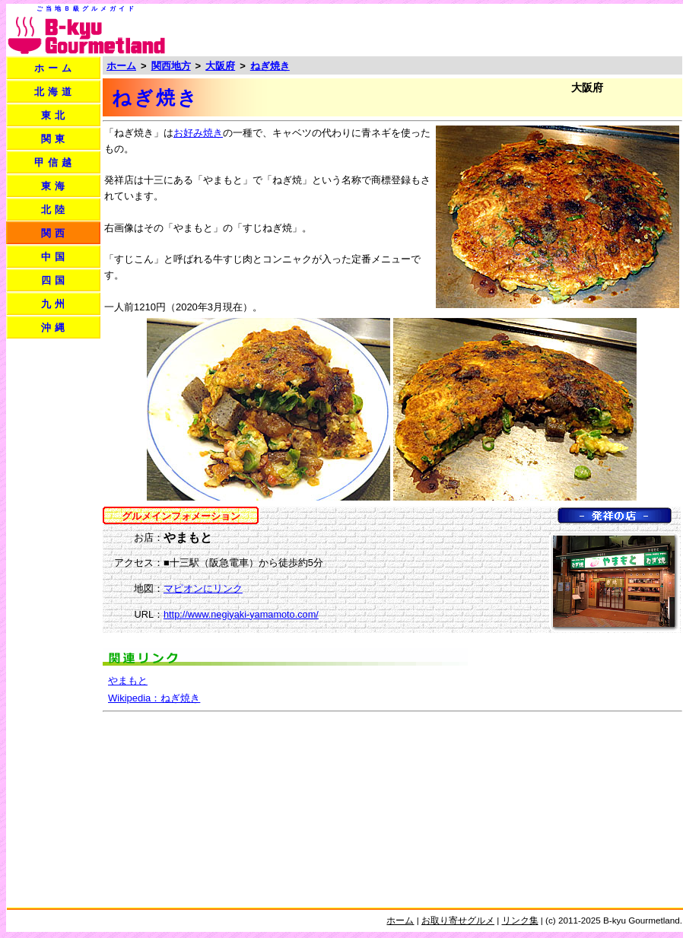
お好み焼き (198, 132)
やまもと (128, 680)
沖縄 (54, 327)
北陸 (54, 209)
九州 (54, 304)
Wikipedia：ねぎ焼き (154, 698)
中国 (54, 256)
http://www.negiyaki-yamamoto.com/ (241, 614)
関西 (54, 233)
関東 (54, 139)
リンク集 (520, 920)
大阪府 (220, 66)
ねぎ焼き (270, 66)
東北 (54, 115)
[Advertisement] (53, 569)
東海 (54, 186)
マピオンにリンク (203, 588)
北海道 (54, 91)
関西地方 (171, 66)
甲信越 (54, 162)
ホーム (54, 68)
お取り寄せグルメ (457, 920)
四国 (54, 280)
